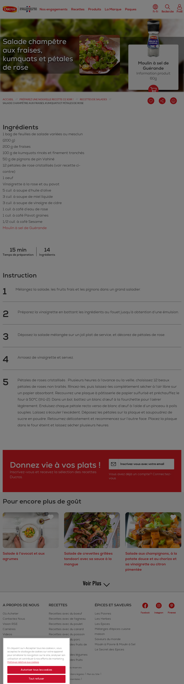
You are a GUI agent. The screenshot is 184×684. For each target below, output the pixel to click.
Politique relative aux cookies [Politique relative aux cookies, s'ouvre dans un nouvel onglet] (23, 676)
